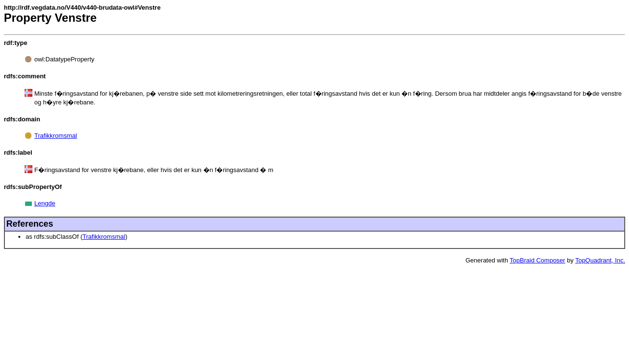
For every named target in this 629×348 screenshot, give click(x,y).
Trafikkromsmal (55, 135)
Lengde (44, 203)
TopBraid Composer (537, 260)
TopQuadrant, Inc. (600, 260)
